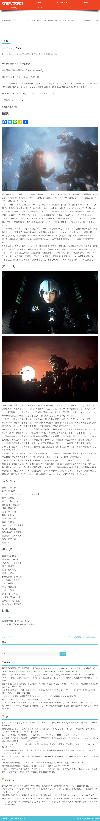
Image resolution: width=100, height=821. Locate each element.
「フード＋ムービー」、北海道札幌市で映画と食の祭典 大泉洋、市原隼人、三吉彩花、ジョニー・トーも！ (47, 744)
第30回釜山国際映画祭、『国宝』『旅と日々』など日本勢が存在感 (29, 766)
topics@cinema (9, 54)
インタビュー (62, 2)
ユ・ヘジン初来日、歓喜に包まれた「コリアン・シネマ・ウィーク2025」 (32, 735)
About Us (38, 7)
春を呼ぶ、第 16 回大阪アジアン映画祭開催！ (21, 699)
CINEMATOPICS (12, 3)
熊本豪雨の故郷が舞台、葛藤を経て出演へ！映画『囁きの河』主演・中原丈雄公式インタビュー (41, 795)
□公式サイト (7, 617)
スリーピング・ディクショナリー (15, 637)
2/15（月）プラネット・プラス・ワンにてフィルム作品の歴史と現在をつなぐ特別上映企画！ (40, 702)
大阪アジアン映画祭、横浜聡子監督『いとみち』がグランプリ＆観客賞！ (32, 696)
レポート (38, 2)
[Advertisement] (50, 29)
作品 (86, 2)
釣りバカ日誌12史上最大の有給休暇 (81, 637)
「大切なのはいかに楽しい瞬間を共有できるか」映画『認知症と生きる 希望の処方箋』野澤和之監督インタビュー (49, 801)
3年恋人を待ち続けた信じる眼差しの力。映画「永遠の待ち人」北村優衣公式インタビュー (39, 786)
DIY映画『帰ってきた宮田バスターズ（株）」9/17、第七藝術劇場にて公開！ (33, 671)
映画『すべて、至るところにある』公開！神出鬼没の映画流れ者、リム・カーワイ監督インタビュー (43, 798)
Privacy (14, 7)
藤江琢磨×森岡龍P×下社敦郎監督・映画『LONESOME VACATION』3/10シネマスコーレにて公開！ (42, 668)
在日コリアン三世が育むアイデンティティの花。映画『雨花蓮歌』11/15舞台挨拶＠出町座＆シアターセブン (46, 722)
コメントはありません (49, 54)
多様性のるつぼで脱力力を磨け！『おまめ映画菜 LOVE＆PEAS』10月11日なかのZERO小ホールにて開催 (44, 756)
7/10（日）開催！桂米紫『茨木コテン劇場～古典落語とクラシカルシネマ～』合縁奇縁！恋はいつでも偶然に (47, 678)
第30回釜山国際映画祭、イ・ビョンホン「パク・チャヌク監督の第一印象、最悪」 (36, 762)
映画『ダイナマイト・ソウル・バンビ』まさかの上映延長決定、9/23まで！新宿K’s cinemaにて (41, 674)
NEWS (7, 662)
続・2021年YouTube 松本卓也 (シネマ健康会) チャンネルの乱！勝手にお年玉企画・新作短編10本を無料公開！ (47, 706)
